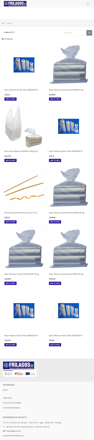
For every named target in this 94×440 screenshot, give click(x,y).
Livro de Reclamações (11, 408)
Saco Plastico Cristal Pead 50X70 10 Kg (21, 274)
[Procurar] (89, 33)
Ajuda (5, 390)
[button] (9, 32)
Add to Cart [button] (10, 99)
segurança (7, 398)
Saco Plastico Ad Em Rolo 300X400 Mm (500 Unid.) (66, 151)
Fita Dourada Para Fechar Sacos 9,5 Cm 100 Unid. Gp (22, 213)
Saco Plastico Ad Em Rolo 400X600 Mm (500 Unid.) (22, 335)
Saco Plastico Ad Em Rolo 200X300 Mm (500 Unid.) (22, 90)
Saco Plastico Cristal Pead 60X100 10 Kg (66, 213)
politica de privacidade (12, 403)
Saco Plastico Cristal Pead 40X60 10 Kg (66, 274)
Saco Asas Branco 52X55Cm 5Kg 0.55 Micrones (22, 151)
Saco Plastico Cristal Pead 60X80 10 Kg (66, 90)
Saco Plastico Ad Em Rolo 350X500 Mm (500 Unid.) (66, 335)
